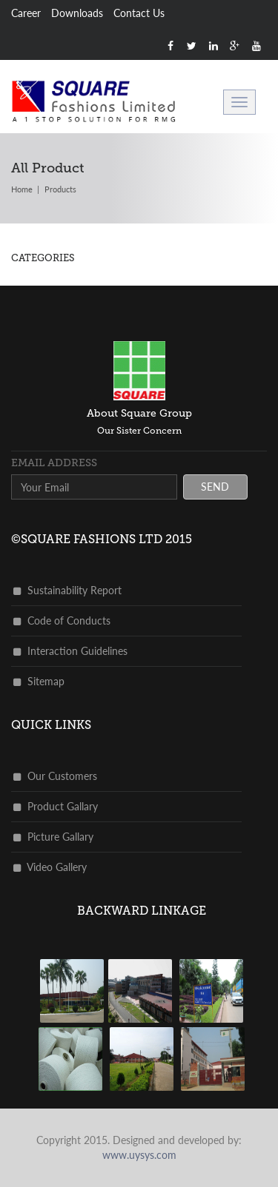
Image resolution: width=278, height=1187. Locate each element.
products (60, 189)
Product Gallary (55, 806)
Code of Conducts (61, 620)
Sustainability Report (67, 590)
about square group (139, 413)
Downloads (77, 13)
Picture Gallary (53, 836)
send (215, 486)
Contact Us (139, 13)
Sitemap (38, 681)
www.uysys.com (139, 1155)
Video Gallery (50, 867)
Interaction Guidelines (70, 651)
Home (22, 189)
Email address (54, 463)
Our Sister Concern (139, 431)
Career (26, 13)
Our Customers (55, 776)
